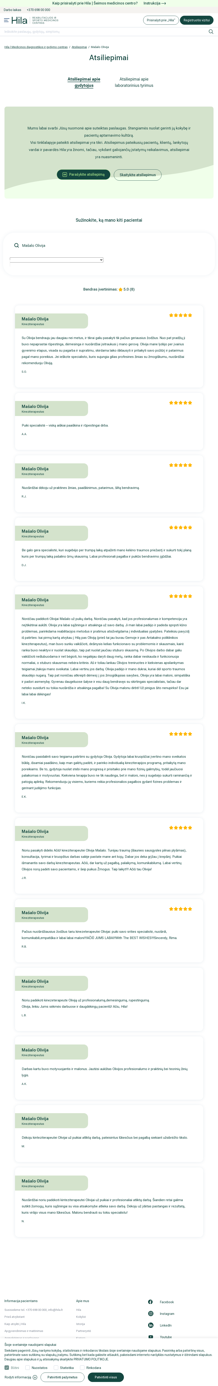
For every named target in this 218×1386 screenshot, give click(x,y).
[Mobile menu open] (6, 20)
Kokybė (81, 1316)
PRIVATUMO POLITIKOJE (91, 1359)
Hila (78, 1310)
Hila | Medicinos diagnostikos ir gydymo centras (36, 47)
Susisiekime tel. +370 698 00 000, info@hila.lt (33, 1310)
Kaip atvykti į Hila (15, 1324)
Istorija (80, 1324)
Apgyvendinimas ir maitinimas (23, 1331)
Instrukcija (155, 3)
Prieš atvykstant (14, 1316)
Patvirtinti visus (106, 1377)
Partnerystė (83, 1331)
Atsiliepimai (79, 47)
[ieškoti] (211, 31)
